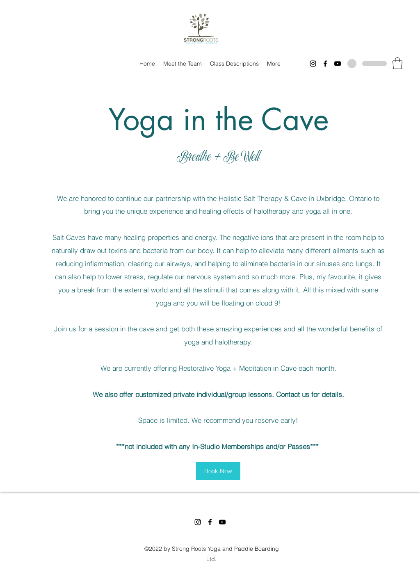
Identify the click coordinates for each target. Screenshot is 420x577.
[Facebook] (325, 63)
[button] (397, 63)
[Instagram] (313, 63)
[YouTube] (337, 63)
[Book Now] (218, 471)
